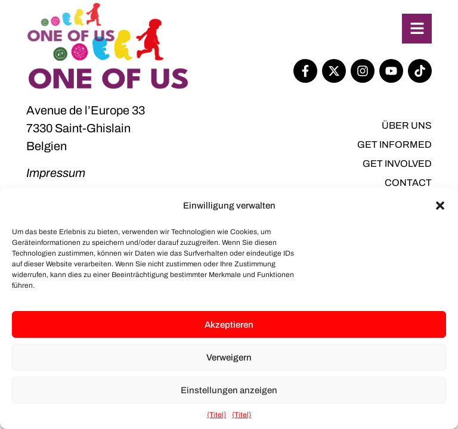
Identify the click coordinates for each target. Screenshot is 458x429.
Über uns (407, 125)
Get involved (397, 163)
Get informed (394, 144)
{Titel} (216, 415)
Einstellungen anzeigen (229, 390)
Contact (408, 183)
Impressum (55, 172)
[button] (440, 206)
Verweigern (229, 357)
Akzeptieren (229, 324)
